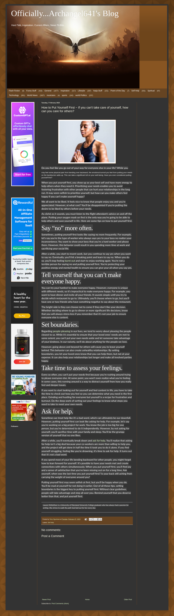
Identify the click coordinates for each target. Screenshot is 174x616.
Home (87, 600)
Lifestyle (81, 91)
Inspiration (65, 91)
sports (64, 95)
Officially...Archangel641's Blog (65, 13)
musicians (51, 95)
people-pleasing (61, 331)
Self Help (135, 91)
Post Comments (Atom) (60, 604)
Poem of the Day (117, 91)
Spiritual (151, 91)
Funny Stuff (31, 91)
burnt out (70, 260)
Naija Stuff (97, 91)
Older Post (128, 600)
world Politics (81, 95)
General (47, 91)
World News (32, 95)
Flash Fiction (14, 91)
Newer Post (46, 600)
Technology (14, 95)
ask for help (99, 440)
